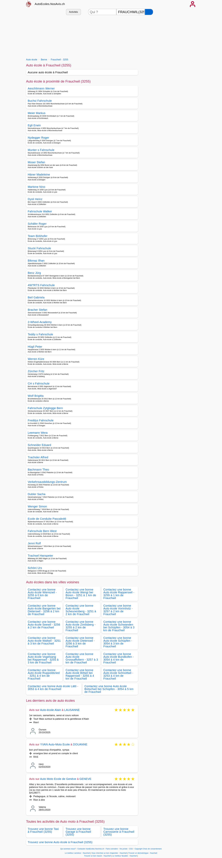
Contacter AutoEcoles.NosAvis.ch (90, 849)
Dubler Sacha (36, 494)
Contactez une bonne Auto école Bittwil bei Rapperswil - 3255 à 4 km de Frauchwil (80, 674)
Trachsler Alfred (38, 457)
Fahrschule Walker (40, 211)
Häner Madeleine (39, 174)
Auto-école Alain (50, 709)
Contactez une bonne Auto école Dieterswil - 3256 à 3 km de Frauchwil (80, 642)
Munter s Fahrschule (41, 150)
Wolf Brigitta (36, 396)
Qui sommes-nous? (68, 849)
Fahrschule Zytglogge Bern (45, 408)
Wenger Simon (37, 506)
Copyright (138, 849)
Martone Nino (36, 187)
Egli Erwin (34, 125)
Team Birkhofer (37, 236)
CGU (131, 849)
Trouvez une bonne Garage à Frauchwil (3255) (78, 831)
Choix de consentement (152, 849)
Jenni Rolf (34, 543)
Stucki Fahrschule (39, 248)
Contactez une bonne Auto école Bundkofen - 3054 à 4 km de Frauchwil (118, 658)
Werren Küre (36, 359)
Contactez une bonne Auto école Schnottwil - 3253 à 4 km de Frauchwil (118, 674)
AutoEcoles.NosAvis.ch (50, 4)
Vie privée (123, 849)
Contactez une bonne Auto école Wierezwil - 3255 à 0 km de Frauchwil (42, 594)
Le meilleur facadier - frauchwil (124, 856)
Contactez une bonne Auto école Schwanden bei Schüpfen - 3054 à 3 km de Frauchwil (119, 626)
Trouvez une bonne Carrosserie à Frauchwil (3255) (118, 831)
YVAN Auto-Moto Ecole (55, 744)
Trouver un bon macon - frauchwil (97, 856)
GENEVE (85, 778)
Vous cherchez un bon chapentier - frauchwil (109, 853)
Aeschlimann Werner (41, 88)
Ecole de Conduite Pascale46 (47, 519)
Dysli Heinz (35, 199)
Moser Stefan (36, 162)
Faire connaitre (112, 849)
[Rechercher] (149, 12)
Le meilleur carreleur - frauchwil (77, 853)
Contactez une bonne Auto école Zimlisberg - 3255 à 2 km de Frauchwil (81, 626)
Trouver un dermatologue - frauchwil (142, 853)
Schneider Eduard (39, 445)
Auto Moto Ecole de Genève (58, 778)
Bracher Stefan (37, 310)
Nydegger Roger (38, 137)
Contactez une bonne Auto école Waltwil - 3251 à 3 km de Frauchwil (44, 640)
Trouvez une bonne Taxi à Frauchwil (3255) (43, 830)
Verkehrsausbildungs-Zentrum (47, 482)
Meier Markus (36, 113)
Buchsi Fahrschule (40, 101)
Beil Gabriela (36, 297)
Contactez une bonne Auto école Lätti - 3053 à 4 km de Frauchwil (53, 688)
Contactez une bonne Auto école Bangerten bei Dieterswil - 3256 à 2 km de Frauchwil (44, 610)
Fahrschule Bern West (42, 531)
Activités (73, 12)
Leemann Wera (38, 433)
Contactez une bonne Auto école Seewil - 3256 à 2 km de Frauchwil (44, 624)
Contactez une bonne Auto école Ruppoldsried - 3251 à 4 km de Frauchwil (44, 674)
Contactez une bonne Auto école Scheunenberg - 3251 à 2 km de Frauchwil (81, 610)
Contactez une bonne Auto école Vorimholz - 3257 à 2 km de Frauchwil (118, 610)
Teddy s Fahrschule (40, 334)
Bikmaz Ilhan (36, 260)
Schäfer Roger (37, 224)
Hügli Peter (35, 346)
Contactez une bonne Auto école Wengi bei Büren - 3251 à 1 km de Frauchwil (81, 594)
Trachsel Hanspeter (40, 555)
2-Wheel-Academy (40, 322)
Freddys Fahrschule (41, 420)
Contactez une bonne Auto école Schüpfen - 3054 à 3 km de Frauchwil (117, 642)
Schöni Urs (35, 568)
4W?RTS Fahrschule (41, 285)
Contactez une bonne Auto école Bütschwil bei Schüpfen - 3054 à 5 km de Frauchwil (109, 689)
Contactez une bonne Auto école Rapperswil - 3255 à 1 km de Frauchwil (118, 594)
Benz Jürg (34, 273)
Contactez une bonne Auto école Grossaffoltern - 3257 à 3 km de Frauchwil (82, 658)
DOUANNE (80, 744)
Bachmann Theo (38, 469)
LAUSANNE (72, 709)
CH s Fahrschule (39, 383)
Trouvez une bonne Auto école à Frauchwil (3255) (60, 842)
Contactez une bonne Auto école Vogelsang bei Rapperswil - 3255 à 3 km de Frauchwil (43, 658)
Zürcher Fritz (36, 371)
